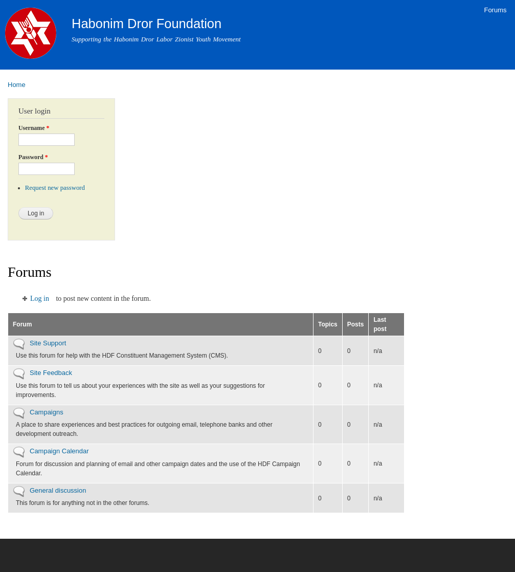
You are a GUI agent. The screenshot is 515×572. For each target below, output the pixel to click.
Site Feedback (51, 373)
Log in (39, 298)
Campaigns (46, 412)
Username (33, 127)
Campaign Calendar (59, 451)
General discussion (58, 490)
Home (17, 85)
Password (33, 157)
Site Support (48, 343)
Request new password (55, 187)
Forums (495, 10)
